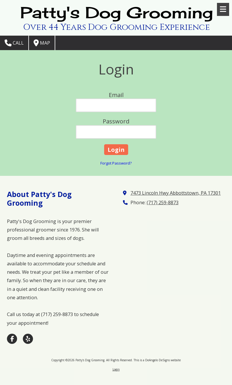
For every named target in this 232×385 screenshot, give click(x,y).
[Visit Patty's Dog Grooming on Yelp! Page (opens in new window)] (28, 339)
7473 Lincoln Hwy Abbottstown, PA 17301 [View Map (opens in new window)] (175, 193)
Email (116, 95)
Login (116, 369)
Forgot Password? (116, 163)
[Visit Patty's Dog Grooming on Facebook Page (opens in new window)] (12, 339)
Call (14, 42)
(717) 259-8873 (162, 202)
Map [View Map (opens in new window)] (42, 42)
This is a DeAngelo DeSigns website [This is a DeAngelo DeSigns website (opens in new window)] (157, 360)
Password (116, 121)
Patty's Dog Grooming (116, 12)
